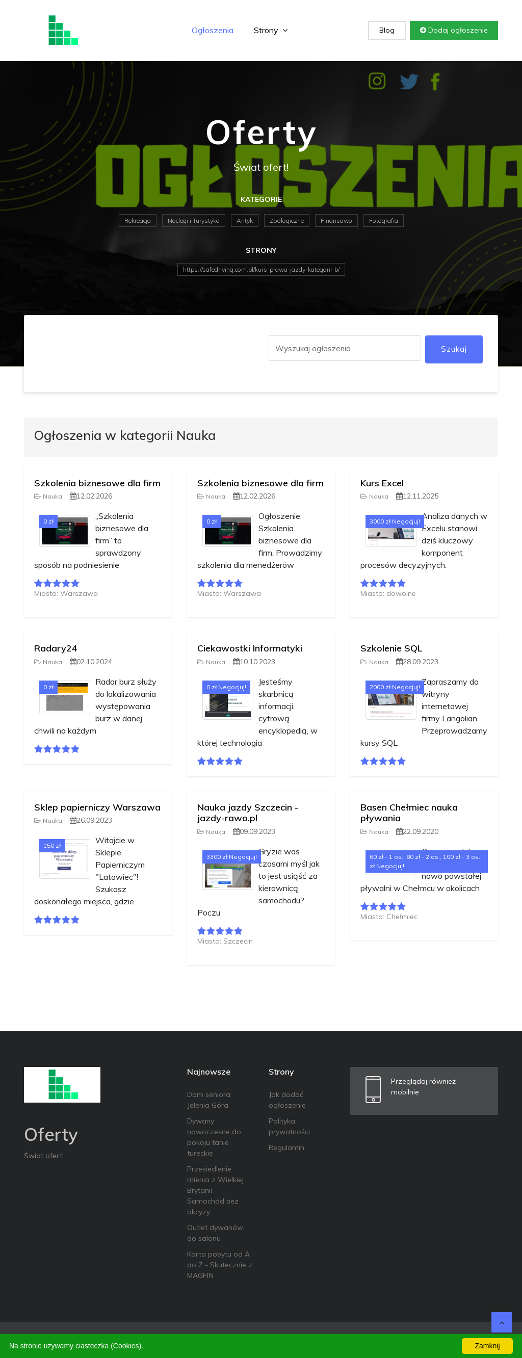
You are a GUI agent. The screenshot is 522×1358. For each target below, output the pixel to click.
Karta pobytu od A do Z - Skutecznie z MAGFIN (219, 1264)
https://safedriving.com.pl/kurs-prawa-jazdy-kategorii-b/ (261, 269)
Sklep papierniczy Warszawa (97, 807)
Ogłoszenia (212, 30)
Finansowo (336, 220)
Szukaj (454, 349)
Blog (387, 30)
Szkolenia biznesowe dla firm (97, 483)
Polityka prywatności (289, 1126)
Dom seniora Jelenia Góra (208, 1100)
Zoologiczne (287, 220)
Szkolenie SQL (391, 648)
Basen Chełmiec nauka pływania (409, 812)
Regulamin (286, 1147)
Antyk (245, 220)
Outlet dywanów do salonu (215, 1233)
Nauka (48, 496)
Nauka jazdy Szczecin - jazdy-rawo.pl (247, 812)
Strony (271, 30)
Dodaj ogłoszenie (454, 30)
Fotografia (383, 220)
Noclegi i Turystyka (194, 220)
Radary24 (55, 648)
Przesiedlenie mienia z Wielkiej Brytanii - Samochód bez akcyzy (215, 1190)
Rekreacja (137, 220)
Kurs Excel (382, 483)
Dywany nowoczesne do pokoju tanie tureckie (214, 1137)
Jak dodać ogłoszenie (287, 1100)
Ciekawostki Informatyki (249, 648)
